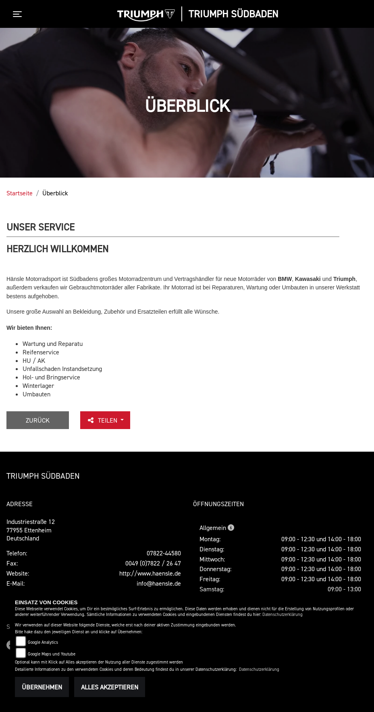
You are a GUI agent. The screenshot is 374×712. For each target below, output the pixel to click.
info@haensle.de (159, 583)
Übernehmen (42, 687)
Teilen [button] (103, 420)
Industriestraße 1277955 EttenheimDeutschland (30, 529)
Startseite (19, 193)
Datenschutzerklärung (282, 614)
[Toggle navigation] (19, 14)
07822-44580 (164, 553)
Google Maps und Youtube (51, 654)
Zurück (38, 420)
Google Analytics (43, 642)
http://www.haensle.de (150, 573)
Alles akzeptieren (109, 687)
